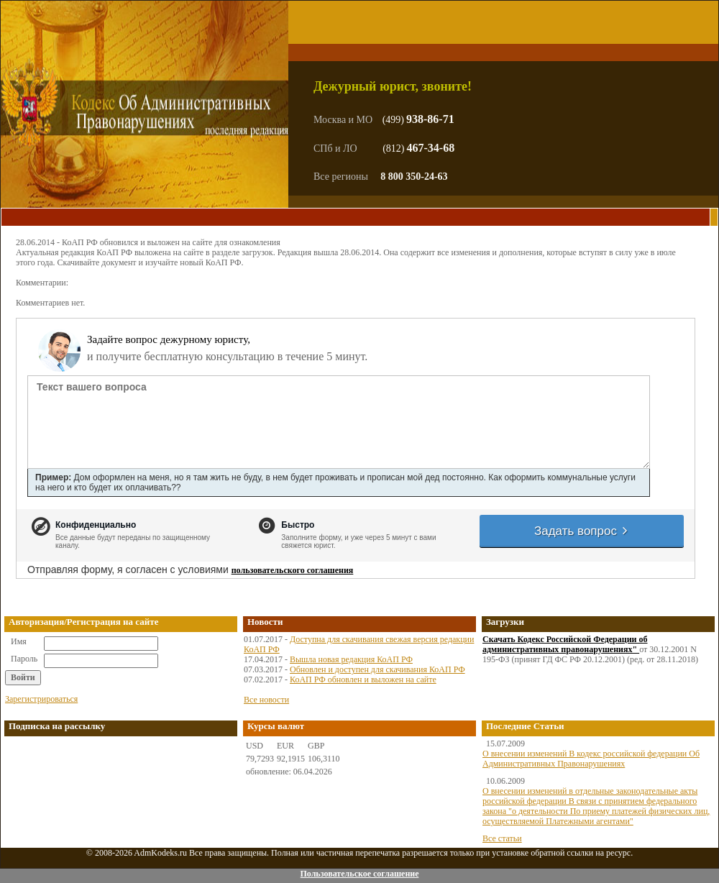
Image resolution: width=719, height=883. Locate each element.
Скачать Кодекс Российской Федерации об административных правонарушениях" (565, 644)
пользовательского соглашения (293, 570)
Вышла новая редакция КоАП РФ (351, 659)
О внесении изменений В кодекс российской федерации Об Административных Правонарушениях (591, 759)
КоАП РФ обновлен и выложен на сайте (363, 679)
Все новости (266, 700)
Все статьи (502, 838)
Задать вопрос (581, 531)
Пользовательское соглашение (359, 874)
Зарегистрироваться (41, 699)
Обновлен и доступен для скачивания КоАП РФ (377, 669)
